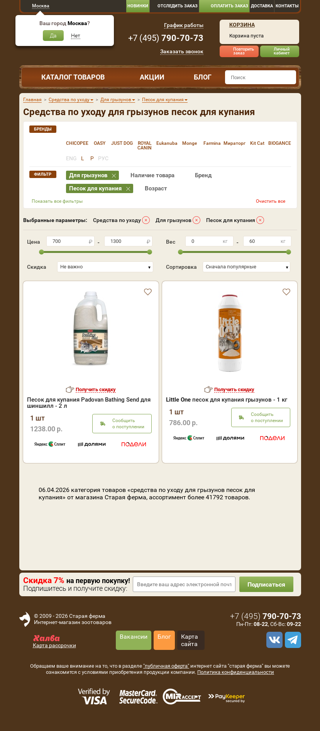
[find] (289, 77)
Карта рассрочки (54, 645)
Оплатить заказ (229, 5)
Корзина (242, 25)
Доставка (262, 5)
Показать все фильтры (57, 201)
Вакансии (133, 636)
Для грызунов (173, 220)
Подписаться (266, 584)
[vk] (273, 640)
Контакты (287, 5)
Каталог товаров (73, 77)
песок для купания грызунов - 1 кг (226, 400)
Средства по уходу (117, 220)
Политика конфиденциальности (235, 672)
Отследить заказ (177, 5)
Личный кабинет (282, 51)
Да (53, 35)
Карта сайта (189, 640)
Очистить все (270, 201)
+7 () (165, 38)
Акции (152, 77)
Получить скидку (96, 389)
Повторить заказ (243, 51)
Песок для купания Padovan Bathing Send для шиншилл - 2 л (89, 403)
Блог (203, 77)
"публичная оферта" (166, 666)
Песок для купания (230, 220)
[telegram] (292, 640)
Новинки (137, 5)
